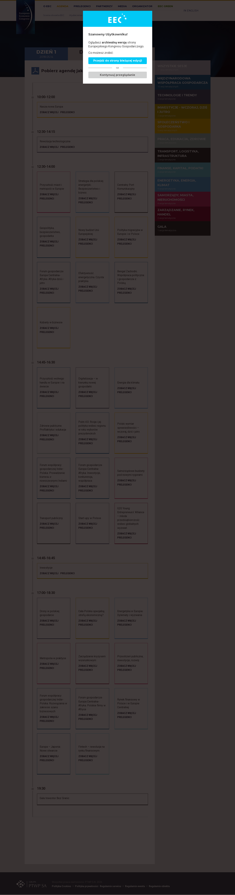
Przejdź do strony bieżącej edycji (117, 60)
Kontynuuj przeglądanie (117, 75)
